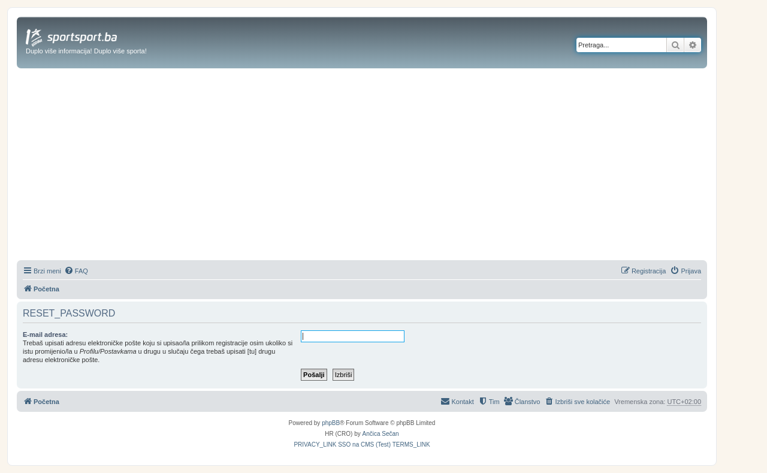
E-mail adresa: (45, 334)
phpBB (331, 423)
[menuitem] (76, 271)
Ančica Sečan (381, 433)
